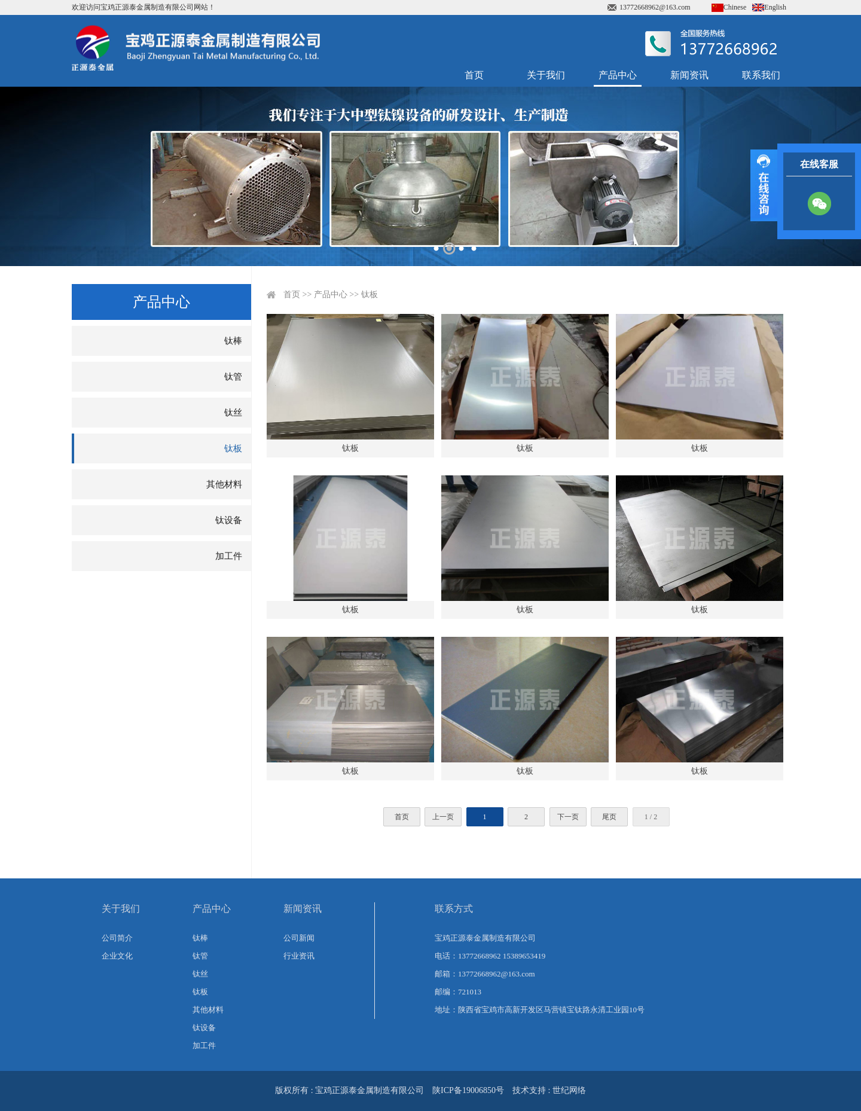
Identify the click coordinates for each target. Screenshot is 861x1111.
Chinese (735, 7)
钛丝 (233, 412)
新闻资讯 (689, 75)
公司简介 (117, 937)
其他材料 (224, 484)
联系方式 (454, 909)
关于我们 (546, 75)
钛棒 (233, 341)
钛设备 (228, 520)
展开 (763, 185)
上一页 (443, 817)
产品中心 (618, 75)
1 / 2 (651, 817)
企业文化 (117, 955)
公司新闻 (299, 937)
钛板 (233, 448)
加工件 (228, 556)
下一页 (568, 817)
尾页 (609, 817)
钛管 (233, 376)
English (775, 7)
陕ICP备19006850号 (468, 1090)
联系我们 (761, 75)
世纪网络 (569, 1090)
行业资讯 (299, 955)
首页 (474, 75)
